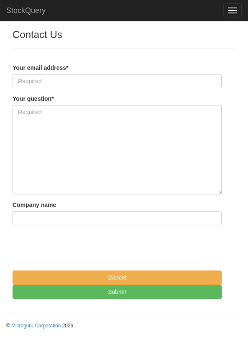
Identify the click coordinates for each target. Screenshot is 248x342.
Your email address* (41, 67)
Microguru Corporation (36, 326)
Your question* (33, 98)
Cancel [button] (117, 277)
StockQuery (26, 10)
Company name (34, 205)
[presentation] (76, 248)
